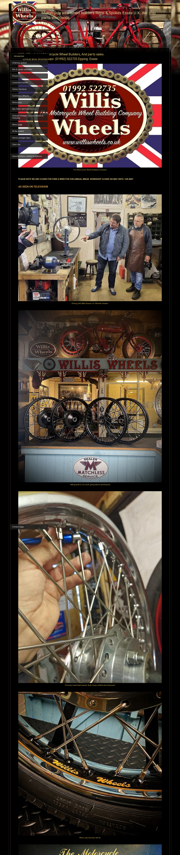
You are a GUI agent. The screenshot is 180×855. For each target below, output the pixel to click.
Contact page (18, 527)
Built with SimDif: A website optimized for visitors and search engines (89, 846)
